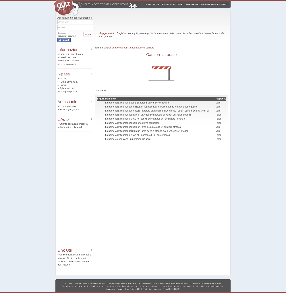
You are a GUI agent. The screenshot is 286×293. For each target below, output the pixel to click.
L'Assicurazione (67, 57)
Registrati (61, 33)
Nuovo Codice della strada (73, 258)
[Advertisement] (74, 188)
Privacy (120, 289)
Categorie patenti (68, 91)
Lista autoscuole (68, 106)
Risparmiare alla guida (71, 127)
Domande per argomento (214, 4)
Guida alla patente (69, 60)
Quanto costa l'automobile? (73, 123)
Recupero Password (66, 36)
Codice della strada (69, 254)
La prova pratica (67, 64)
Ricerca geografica (69, 109)
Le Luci (63, 78)
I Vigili (62, 85)
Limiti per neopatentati (71, 54)
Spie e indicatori (67, 88)
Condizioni (110, 289)
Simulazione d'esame (157, 4)
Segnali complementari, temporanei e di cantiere (128, 47)
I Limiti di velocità (68, 81)
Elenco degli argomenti (184, 4)
